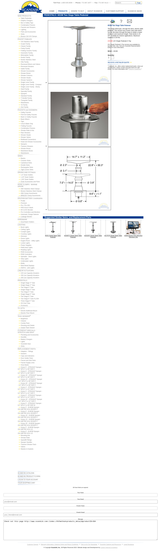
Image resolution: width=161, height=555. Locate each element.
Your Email (80, 499)
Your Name (80, 492)
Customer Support (32, 548)
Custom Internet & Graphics (109, 551)
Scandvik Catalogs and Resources (110, 548)
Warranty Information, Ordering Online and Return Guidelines (60, 548)
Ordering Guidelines (135, 69)
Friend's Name (81, 505)
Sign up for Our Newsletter (89, 548)
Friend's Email (80, 512)
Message (80, 519)
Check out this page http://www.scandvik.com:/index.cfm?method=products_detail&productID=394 (81, 532)
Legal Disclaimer (129, 548)
